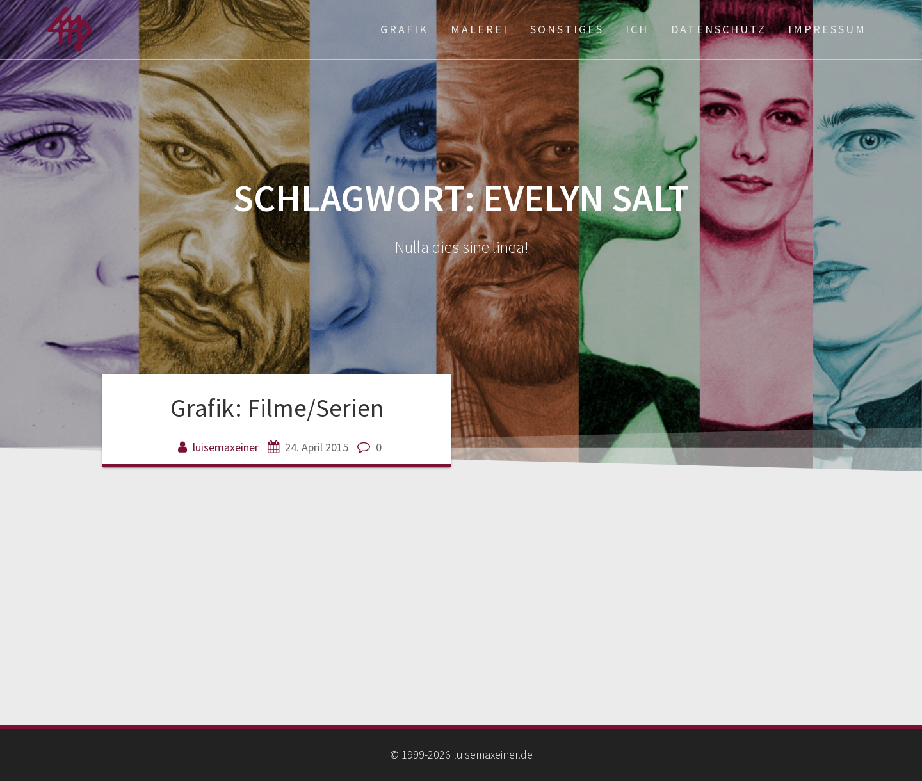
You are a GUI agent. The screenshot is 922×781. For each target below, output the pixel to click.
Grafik (404, 29)
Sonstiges (567, 29)
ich (637, 29)
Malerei (479, 29)
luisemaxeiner (226, 447)
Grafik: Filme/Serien (277, 408)
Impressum (827, 29)
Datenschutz (718, 29)
